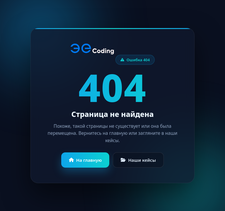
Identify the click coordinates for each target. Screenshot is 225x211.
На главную (85, 160)
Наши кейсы (138, 160)
